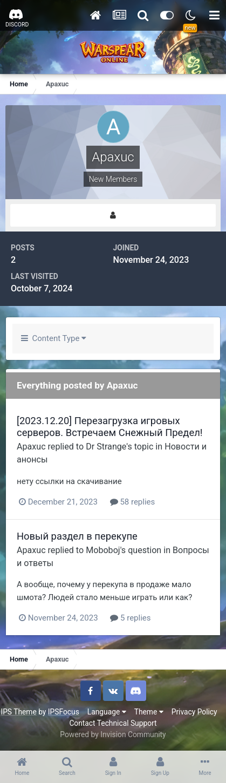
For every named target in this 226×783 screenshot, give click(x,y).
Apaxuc (31, 446)
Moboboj (103, 550)
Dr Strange (106, 446)
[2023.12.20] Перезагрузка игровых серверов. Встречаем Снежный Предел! (110, 426)
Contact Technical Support (112, 723)
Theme (148, 711)
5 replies (130, 618)
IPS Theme (18, 711)
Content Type (53, 338)
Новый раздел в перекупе (77, 536)
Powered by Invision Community (113, 734)
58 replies (132, 502)
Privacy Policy (194, 711)
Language (106, 711)
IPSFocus (63, 711)
